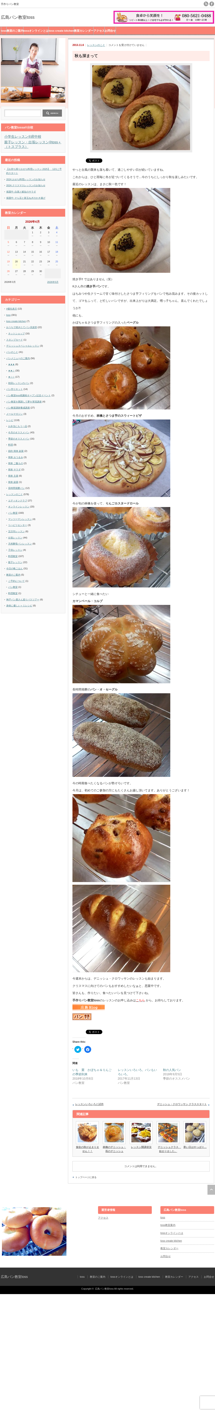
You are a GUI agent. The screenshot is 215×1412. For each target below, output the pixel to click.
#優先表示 (11, 308)
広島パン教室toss (18, 17)
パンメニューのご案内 (18, 358)
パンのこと (12, 352)
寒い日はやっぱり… (195, 1147)
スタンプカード (14, 339)
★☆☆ (11, 377)
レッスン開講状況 (141, 1147)
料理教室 (13, 556)
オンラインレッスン (18, 506)
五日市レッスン (16, 531)
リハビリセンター (17, 525)
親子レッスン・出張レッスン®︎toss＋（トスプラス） (32, 144)
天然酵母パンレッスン (20, 543)
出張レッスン (15, 537)
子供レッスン (15, 550)
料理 (10, 444)
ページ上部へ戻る (211, 1190)
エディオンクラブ (17, 500)
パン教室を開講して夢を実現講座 (24, 401)
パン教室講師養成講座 (18, 407)
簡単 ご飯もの (15, 463)
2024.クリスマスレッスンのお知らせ (25, 185)
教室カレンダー (84, 30)
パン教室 (13, 513)
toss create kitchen (61, 30)
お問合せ (110, 30)
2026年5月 (52, 282)
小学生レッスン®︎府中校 (22, 136)
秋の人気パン (172, 1070)
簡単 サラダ (14, 469)
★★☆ (11, 370)
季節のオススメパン (18, 438)
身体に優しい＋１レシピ (19, 605)
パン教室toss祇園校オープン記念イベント (28, 395)
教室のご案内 (15, 30)
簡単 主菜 (13, 475)
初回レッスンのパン (18, 383)
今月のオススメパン (18, 432)
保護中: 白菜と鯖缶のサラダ (21, 191)
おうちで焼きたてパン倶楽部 (21, 327)
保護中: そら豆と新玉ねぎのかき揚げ (25, 198)
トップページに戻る (86, 1177)
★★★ (11, 364)
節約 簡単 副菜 (16, 451)
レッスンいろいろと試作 (89, 1104)
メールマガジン (14, 414)
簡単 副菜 (13, 482)
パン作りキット (14, 389)
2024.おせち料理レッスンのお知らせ (25, 179)
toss (4, 30)
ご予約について (16, 581)
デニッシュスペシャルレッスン (22, 345)
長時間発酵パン (16, 488)
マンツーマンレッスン (20, 519)
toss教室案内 (167, 1225)
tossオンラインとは (36, 30)
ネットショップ (16, 333)
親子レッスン (15, 562)
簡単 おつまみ (15, 457)
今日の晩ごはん (14, 568)
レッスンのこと (96, 45)
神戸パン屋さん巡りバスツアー (22, 599)
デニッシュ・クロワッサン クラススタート (182, 1104)
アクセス (99, 30)
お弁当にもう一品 (17, 426)
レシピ (9, 420)
